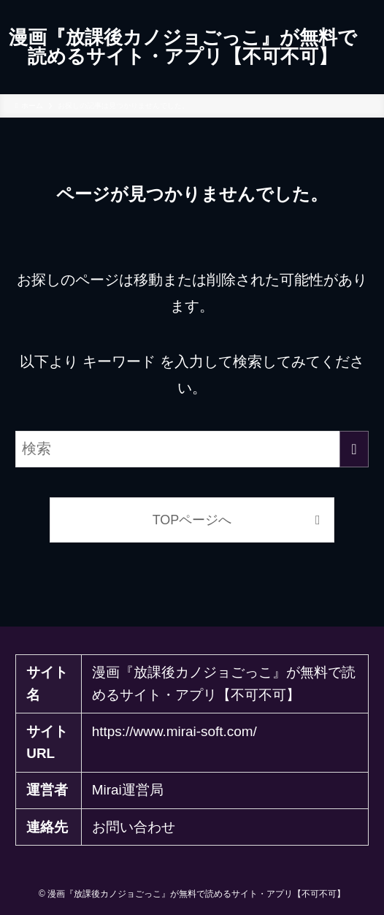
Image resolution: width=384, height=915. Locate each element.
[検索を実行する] (354, 449)
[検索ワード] (192, 449)
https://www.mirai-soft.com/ (174, 731)
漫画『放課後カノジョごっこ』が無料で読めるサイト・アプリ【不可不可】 (183, 47)
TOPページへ (192, 520)
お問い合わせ (133, 827)
